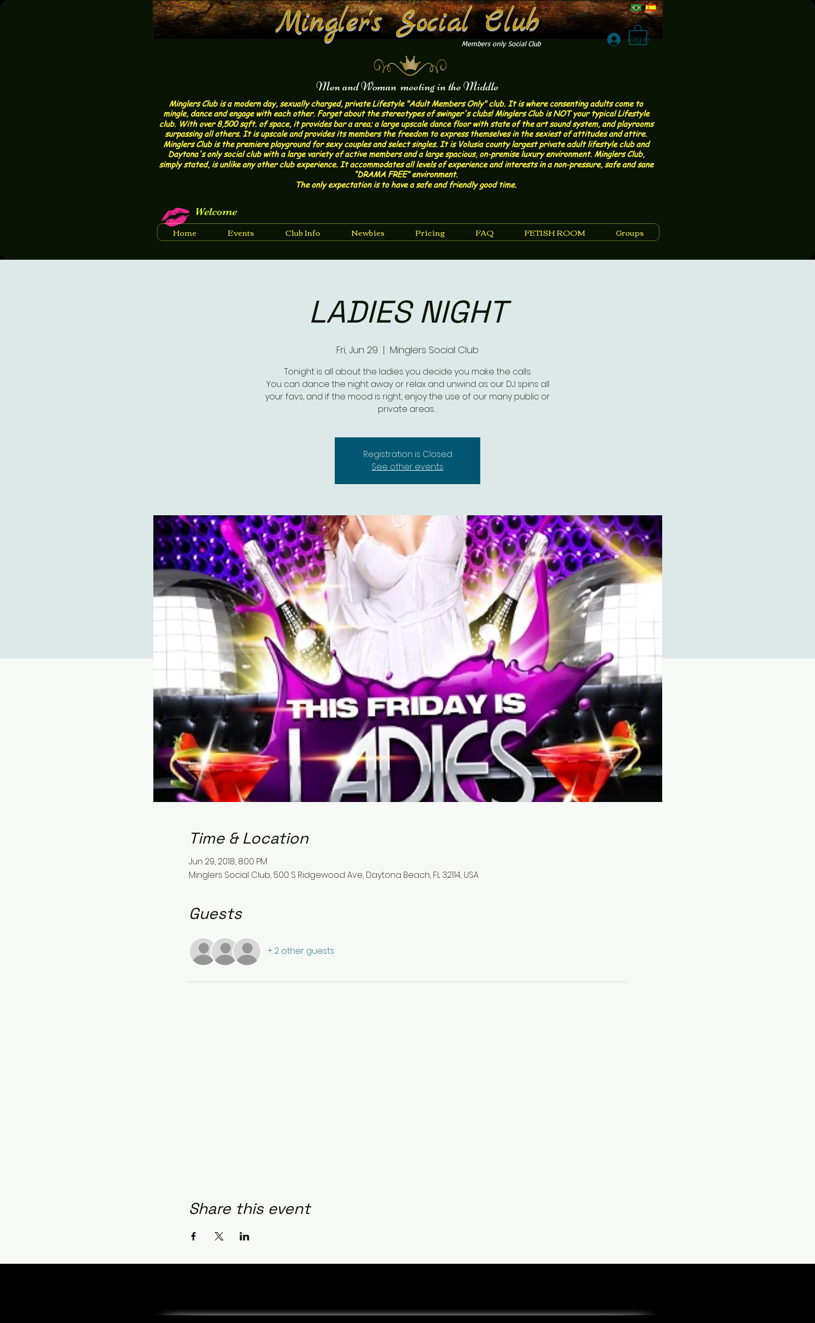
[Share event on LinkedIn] (244, 1236)
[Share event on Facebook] (194, 1236)
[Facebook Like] (622, 1278)
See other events (407, 467)
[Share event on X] (219, 1236)
